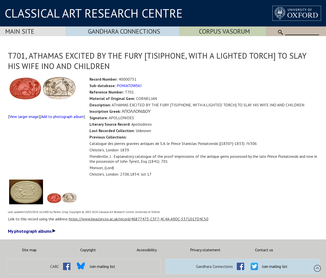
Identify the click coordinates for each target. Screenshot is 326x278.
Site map (29, 249)
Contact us (264, 249)
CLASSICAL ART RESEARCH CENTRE (94, 13)
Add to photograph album (62, 116)
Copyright (88, 249)
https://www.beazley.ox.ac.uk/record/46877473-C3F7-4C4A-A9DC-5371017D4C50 (138, 218)
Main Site (19, 31)
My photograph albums (32, 231)
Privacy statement (205, 249)
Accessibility (147, 249)
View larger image (24, 116)
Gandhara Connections (124, 31)
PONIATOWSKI (129, 85)
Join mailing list (102, 266)
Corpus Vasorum (224, 31)
